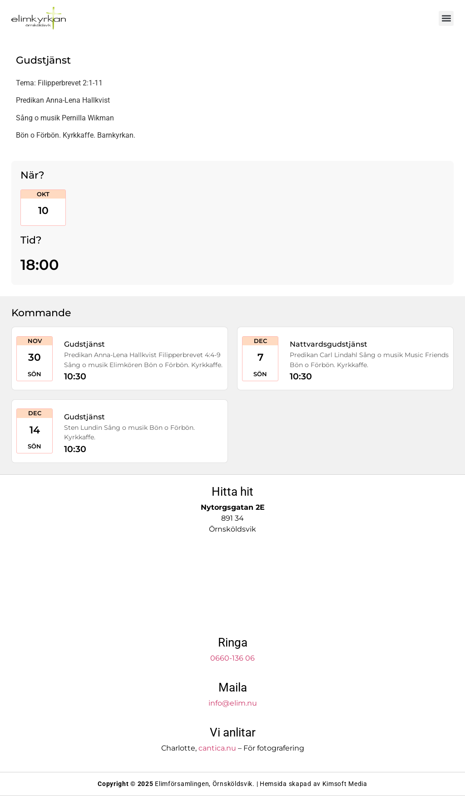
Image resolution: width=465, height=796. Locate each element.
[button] (446, 18)
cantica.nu (217, 748)
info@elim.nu (232, 703)
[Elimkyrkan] (232, 586)
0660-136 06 (232, 658)
